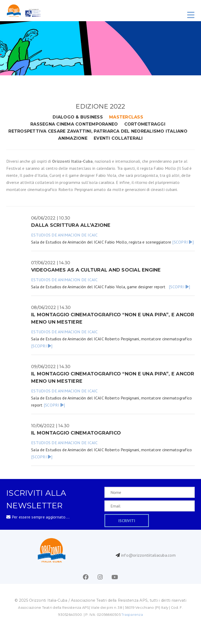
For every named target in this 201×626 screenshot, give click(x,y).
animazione (72, 138)
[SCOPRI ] (183, 242)
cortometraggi (144, 124)
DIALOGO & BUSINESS (78, 117)
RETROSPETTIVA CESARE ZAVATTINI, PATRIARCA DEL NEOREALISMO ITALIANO (97, 131)
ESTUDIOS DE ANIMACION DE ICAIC (64, 235)
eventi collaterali (118, 138)
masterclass (126, 117)
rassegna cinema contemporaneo (74, 124)
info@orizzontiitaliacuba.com (148, 555)
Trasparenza (132, 615)
